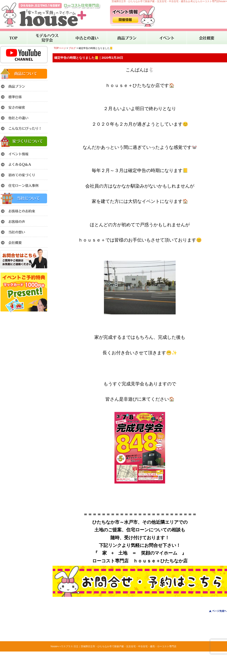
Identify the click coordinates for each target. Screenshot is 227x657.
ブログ (72, 48)
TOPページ (60, 48)
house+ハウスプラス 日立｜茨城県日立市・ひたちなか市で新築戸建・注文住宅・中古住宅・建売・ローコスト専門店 (113, 646)
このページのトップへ (215, 611)
